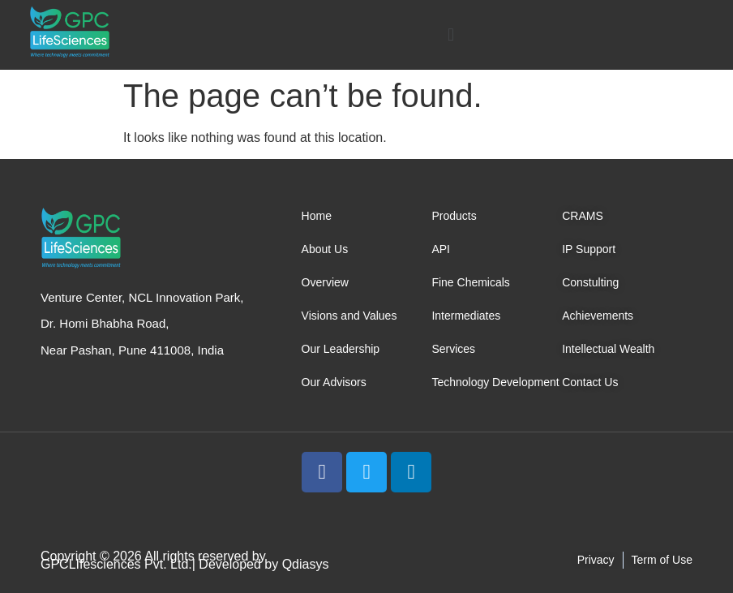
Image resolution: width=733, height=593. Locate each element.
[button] (450, 34)
